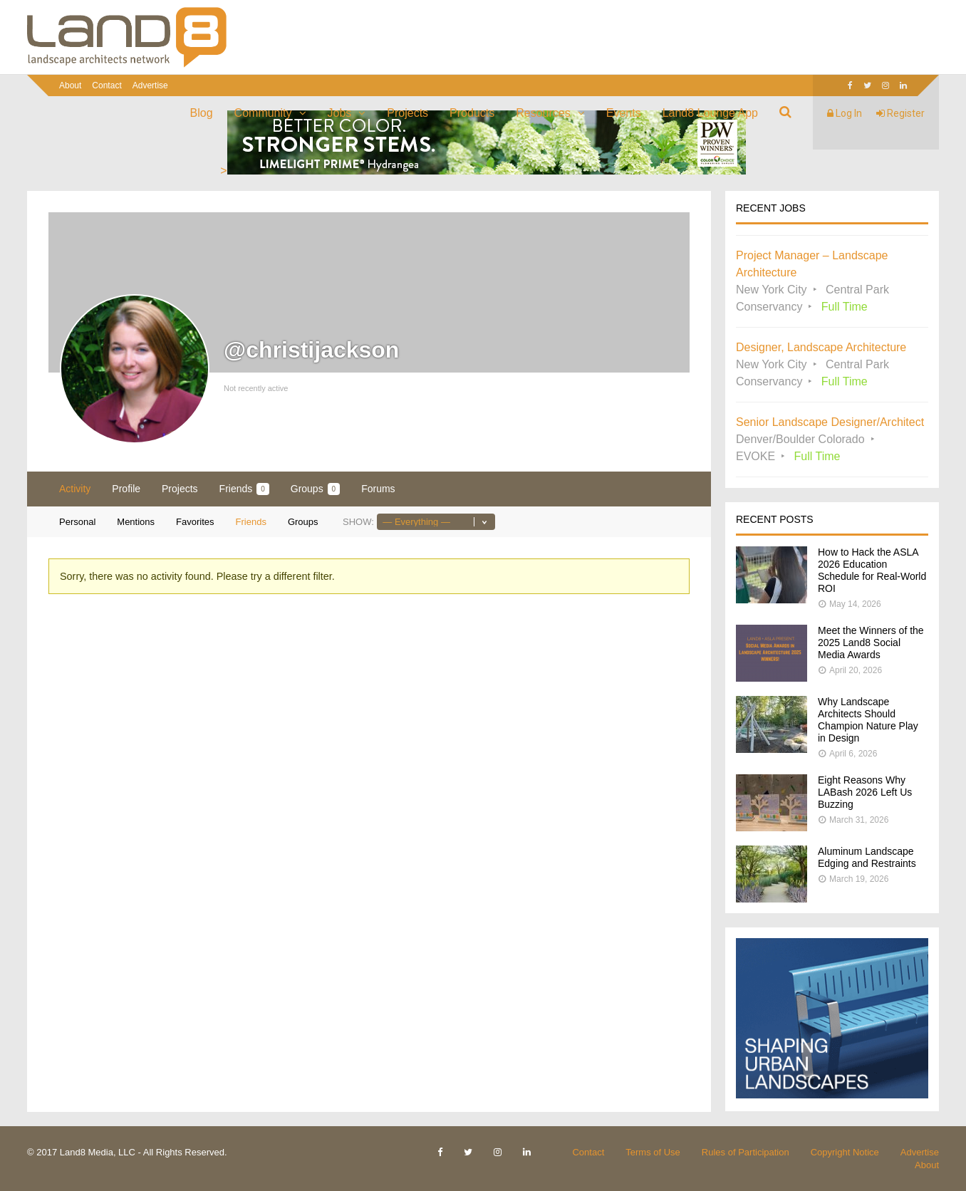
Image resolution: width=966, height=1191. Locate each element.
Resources (543, 113)
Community (263, 113)
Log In (844, 113)
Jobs (340, 113)
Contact (106, 85)
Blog (201, 113)
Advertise (150, 85)
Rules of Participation (745, 1152)
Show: (358, 521)
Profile (126, 488)
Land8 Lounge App (710, 113)
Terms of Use (652, 1152)
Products (472, 113)
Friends (244, 489)
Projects (407, 113)
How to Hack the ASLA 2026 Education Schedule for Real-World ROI (872, 570)
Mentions (136, 521)
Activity (74, 488)
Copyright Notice (845, 1152)
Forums (378, 488)
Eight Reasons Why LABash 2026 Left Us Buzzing (865, 792)
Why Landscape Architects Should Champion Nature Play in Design (868, 720)
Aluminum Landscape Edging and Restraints (867, 857)
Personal (77, 521)
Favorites (195, 521)
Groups (315, 489)
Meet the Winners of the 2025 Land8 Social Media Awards (871, 642)
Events (623, 113)
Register (900, 113)
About (70, 85)
